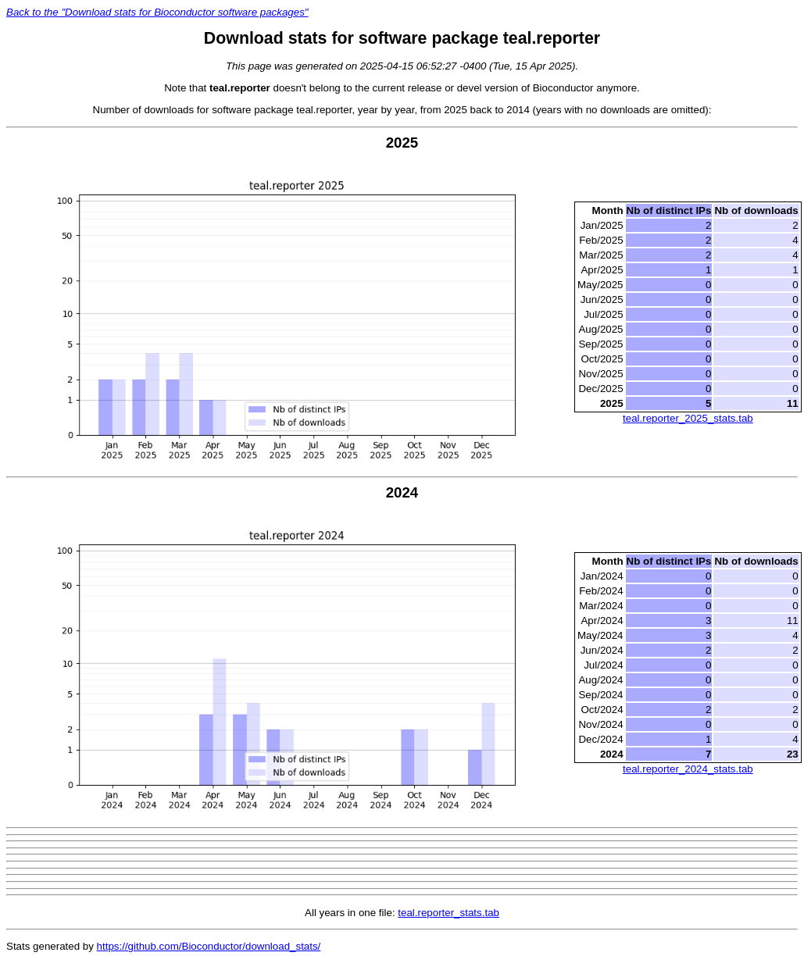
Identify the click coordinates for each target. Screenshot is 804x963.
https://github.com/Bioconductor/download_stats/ (209, 946)
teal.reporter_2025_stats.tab (688, 418)
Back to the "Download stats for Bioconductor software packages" (157, 12)
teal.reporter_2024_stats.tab (688, 769)
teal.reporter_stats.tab (448, 912)
